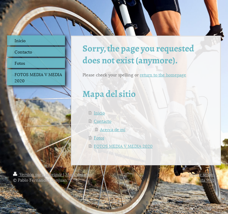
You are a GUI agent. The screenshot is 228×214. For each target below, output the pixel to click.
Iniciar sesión (202, 174)
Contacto (102, 121)
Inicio (99, 112)
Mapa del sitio (78, 174)
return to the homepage (163, 74)
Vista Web (205, 180)
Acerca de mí (112, 129)
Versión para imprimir (38, 174)
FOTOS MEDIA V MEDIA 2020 (123, 146)
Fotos (99, 137)
